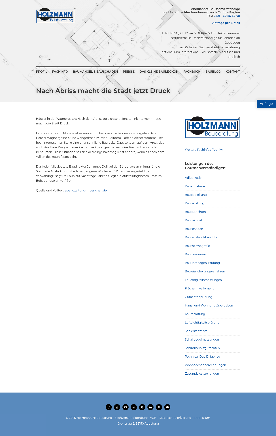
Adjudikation (194, 178)
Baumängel (193, 220)
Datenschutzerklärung (175, 418)
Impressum (202, 418)
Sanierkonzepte (196, 331)
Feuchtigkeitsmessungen (203, 280)
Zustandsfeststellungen (202, 373)
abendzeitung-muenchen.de (86, 190)
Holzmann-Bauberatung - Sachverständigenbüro (112, 418)
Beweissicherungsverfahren (205, 271)
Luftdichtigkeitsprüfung (202, 322)
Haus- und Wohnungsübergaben (209, 305)
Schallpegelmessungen (202, 339)
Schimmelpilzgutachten (202, 348)
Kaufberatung (195, 314)
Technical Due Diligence (202, 356)
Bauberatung (194, 203)
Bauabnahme (195, 186)
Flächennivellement (199, 288)
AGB (153, 418)
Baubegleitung (196, 195)
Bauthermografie (197, 246)
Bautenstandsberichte (201, 237)
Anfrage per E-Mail (226, 23)
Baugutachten (195, 212)
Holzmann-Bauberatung (56, 15)
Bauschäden (194, 229)
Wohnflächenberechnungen (205, 365)
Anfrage (266, 104)
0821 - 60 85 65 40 (226, 16)
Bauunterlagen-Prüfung (202, 263)
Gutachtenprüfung (198, 297)
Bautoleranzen (195, 254)
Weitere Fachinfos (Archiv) (204, 149)
